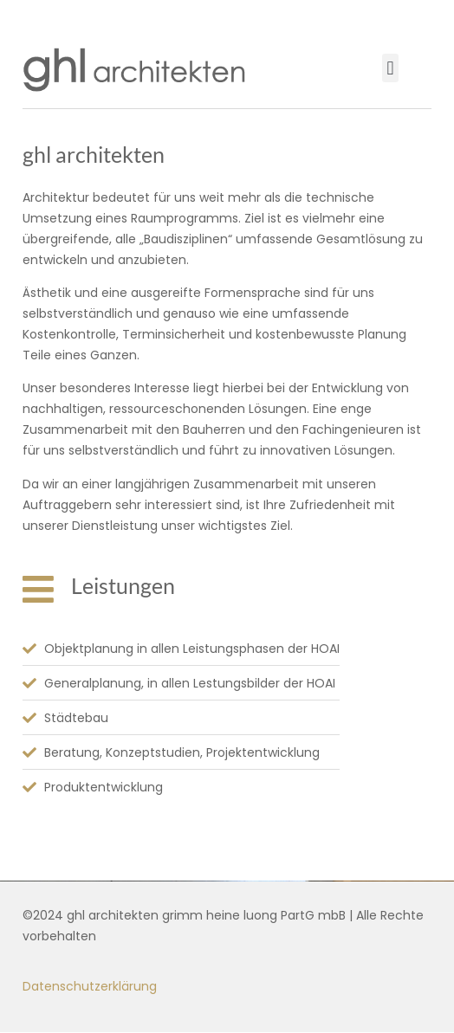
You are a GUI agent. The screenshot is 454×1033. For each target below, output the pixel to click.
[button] (390, 68)
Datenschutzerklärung (90, 986)
